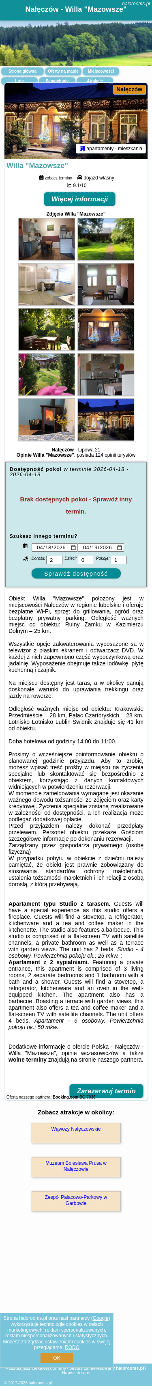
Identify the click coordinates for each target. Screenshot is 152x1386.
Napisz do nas (76, 1372)
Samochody (57, 81)
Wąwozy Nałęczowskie (76, 1129)
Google (101, 1318)
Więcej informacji (79, 199)
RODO (72, 1347)
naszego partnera (119, 1059)
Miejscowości (101, 71)
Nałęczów (129, 89)
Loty (19, 81)
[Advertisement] (76, 1299)
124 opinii (105, 455)
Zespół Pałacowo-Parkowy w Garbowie (76, 1200)
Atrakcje (95, 81)
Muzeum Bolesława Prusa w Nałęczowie (76, 1166)
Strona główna (22, 71)
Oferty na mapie (63, 71)
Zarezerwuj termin (106, 1091)
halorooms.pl (136, 3)
